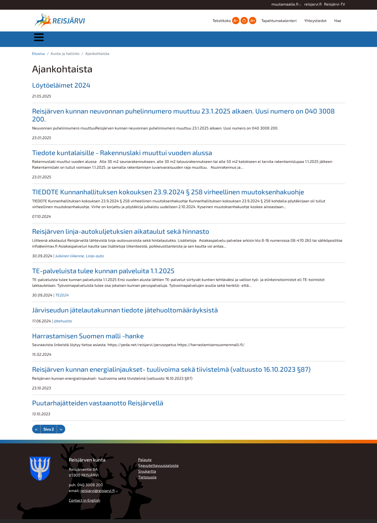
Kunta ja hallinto (85, 41)
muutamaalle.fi (285, 4)
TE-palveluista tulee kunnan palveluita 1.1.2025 (103, 274)
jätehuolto (63, 324)
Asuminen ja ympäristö (135, 41)
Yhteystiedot (315, 20)
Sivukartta (147, 475)
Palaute (145, 463)
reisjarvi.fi (313, 4)
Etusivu (38, 57)
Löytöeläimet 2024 (61, 89)
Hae (337, 20)
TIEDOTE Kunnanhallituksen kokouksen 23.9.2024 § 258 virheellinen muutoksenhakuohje (168, 195)
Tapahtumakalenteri (279, 20)
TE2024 (62, 298)
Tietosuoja (147, 480)
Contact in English (84, 504)
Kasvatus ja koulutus (183, 41)
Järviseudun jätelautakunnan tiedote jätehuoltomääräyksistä (125, 314)
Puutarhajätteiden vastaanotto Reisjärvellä (97, 406)
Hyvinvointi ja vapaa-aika (232, 41)
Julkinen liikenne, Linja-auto (79, 259)
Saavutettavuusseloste (158, 469)
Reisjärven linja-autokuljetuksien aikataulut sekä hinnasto (120, 235)
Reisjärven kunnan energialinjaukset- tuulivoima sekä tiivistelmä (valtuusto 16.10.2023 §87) (171, 373)
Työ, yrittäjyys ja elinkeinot (280, 41)
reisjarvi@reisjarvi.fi (98, 494)
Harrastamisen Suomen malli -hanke (88, 339)
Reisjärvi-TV (334, 4)
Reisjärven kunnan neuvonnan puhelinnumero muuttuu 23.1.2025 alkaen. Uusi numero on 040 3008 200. (183, 119)
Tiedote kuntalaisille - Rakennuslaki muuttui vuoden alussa (122, 156)
